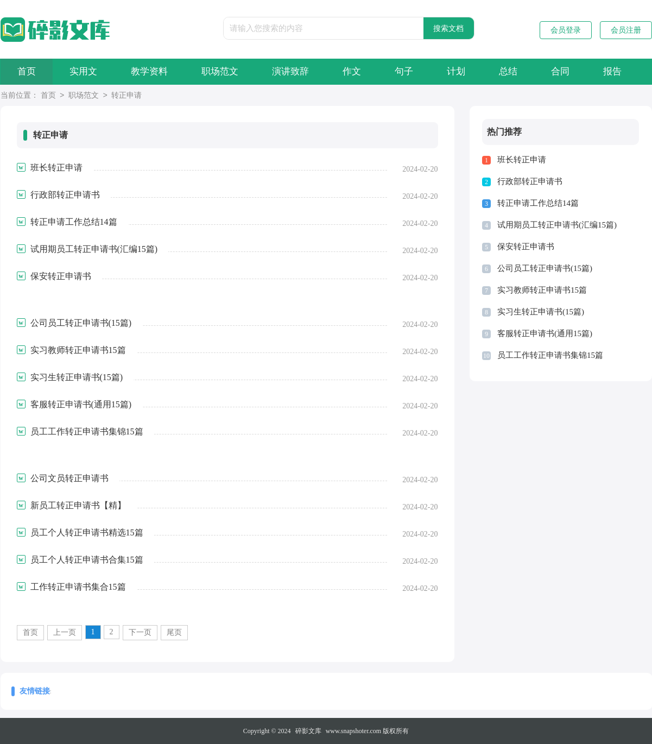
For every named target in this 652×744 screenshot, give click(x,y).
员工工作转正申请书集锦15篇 (550, 355)
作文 (352, 71)
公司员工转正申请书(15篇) (544, 268)
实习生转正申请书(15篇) (540, 311)
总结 (508, 71)
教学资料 (149, 71)
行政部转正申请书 (529, 181)
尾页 (174, 632)
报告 (612, 71)
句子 (404, 71)
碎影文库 (308, 731)
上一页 (64, 632)
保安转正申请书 (525, 246)
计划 (456, 71)
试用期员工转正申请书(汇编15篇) (557, 224)
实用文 (83, 71)
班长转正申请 (521, 159)
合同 (560, 71)
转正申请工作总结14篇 (538, 203)
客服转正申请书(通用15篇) (544, 333)
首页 (26, 71)
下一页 (140, 632)
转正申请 (126, 96)
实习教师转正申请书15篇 (542, 290)
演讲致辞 (290, 71)
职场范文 (219, 71)
